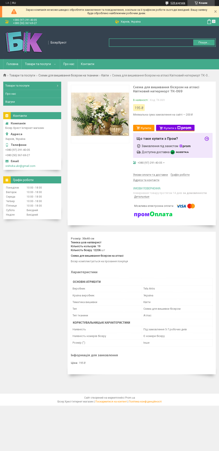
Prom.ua (130, 397)
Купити (146, 128)
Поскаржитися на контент (111, 401)
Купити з (177, 128)
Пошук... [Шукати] (203, 42)
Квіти (105, 75)
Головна (12, 64)
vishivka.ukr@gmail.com (20, 166)
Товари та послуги (38, 64)
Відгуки (10, 101)
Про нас (68, 64)
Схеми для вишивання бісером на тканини (68, 75)
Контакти (87, 64)
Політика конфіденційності (145, 401)
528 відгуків (177, 3)
